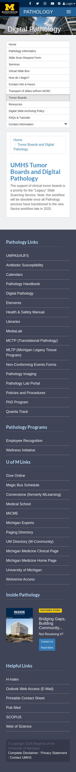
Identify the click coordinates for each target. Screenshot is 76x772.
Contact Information (38, 124)
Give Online (15, 476)
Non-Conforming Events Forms (31, 365)
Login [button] (69, 3)
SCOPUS (13, 717)
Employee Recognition (24, 441)
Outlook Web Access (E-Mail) (30, 689)
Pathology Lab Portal (23, 383)
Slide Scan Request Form (25, 57)
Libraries (13, 322)
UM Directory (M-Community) (30, 542)
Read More (47, 647)
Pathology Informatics (22, 51)
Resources (15, 104)
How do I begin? (19, 77)
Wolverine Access (20, 579)
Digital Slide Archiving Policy (26, 111)
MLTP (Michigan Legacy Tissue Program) (31, 352)
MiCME (12, 513)
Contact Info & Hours (22, 84)
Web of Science (19, 726)
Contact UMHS (21, 757)
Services (14, 64)
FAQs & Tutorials (19, 117)
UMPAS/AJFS (17, 256)
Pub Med (13, 708)
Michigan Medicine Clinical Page (32, 551)
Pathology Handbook (23, 284)
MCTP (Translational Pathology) (32, 341)
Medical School (18, 504)
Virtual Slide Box (19, 71)
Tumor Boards (18, 97)
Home (12, 44)
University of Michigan (24, 570)
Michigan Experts (20, 523)
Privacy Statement (54, 753)
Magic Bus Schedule (22, 485)
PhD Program (17, 402)
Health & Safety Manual (25, 312)
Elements (13, 303)
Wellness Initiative (20, 450)
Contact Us (47, 641)
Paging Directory (19, 532)
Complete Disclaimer (23, 753)
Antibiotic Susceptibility (24, 265)
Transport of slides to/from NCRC (29, 91)
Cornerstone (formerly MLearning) (33, 495)
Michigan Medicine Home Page (31, 561)
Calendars (14, 275)
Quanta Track (17, 412)
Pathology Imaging (21, 374)
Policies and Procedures (25, 393)
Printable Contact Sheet (25, 698)
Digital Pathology (19, 293)
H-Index (12, 679)
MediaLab (14, 331)
